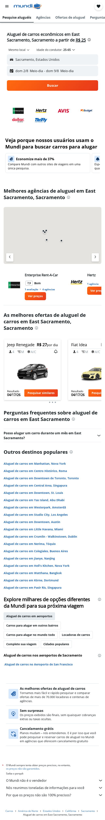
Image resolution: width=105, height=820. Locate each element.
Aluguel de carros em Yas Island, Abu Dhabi (34, 500)
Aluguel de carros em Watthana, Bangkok (33, 573)
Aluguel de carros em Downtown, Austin (32, 522)
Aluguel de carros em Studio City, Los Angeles (36, 515)
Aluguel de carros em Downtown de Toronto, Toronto (41, 478)
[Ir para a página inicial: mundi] (28, 6)
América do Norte (28, 811)
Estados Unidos (51, 811)
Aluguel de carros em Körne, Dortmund (31, 580)
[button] (6, 6)
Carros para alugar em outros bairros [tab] (32, 625)
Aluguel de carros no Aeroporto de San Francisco (38, 664)
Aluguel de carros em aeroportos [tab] (29, 616)
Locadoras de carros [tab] (76, 635)
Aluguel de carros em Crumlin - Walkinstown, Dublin (40, 536)
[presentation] (89, 40)
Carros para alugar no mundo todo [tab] (30, 635)
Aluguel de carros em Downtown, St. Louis (33, 493)
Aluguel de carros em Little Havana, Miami (33, 529)
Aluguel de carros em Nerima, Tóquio (30, 544)
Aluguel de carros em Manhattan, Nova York (35, 464)
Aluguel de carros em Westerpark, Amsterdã (35, 507)
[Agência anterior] (9, 257)
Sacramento (88, 811)
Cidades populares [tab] (56, 644)
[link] (35, 296)
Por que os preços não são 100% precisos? (54, 795)
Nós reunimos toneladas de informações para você (54, 787)
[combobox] (19, 50)
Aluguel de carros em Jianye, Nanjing (29, 558)
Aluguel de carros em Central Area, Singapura (35, 485)
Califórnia (70, 811)
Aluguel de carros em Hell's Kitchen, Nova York (37, 566)
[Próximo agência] (95, 257)
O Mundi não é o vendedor (54, 780)
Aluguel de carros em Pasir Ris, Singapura (32, 587)
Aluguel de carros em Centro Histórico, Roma (35, 471)
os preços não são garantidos (22, 768)
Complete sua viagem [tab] (21, 644)
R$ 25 (81, 40)
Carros (9, 811)
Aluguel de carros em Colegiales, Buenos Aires (36, 551)
